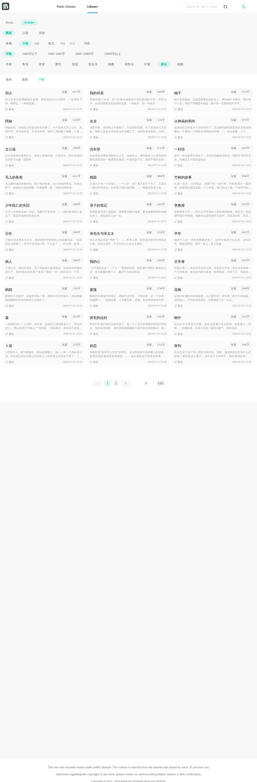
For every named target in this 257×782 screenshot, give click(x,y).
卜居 (8, 346)
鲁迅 (25, 64)
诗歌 (87, 43)
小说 (25, 43)
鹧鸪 (8, 290)
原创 (42, 33)
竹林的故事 (183, 177)
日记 (72, 43)
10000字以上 (112, 54)
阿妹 (8, 121)
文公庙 (10, 149)
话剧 (36, 43)
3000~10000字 (84, 54)
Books (10, 22)
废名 (164, 64)
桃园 (93, 177)
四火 (8, 93)
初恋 (93, 346)
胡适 (75, 64)
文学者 (179, 261)
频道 (9, 33)
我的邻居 (97, 93)
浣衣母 (95, 149)
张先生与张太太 (102, 233)
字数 (9, 54)
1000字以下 (29, 54)
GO (160, 383)
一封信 (179, 149)
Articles (29, 22)
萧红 (58, 64)
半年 (177, 233)
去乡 (93, 121)
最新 (25, 79)
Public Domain (66, 6)
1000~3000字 (56, 54)
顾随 (180, 64)
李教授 (179, 205)
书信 (62, 43)
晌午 (177, 318)
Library (92, 6)
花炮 (177, 290)
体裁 (9, 43)
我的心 (95, 261)
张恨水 (129, 64)
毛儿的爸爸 (14, 177)
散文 (51, 43)
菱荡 (93, 290)
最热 (9, 79)
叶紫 (147, 64)
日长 (8, 233)
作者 (9, 64)
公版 (25, 33)
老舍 (42, 64)
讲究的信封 (98, 318)
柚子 (177, 93)
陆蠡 (111, 64)
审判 (177, 346)
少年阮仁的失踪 (17, 205)
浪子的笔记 (98, 205)
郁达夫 (93, 64)
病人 (8, 261)
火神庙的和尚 (184, 121)
